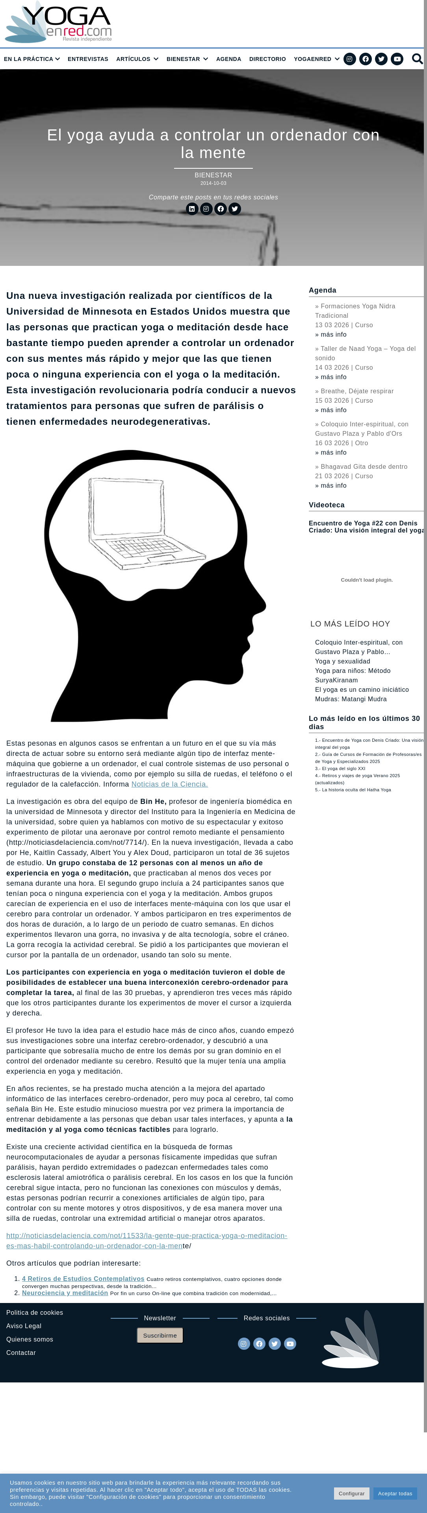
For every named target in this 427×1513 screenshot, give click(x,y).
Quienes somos (29, 1339)
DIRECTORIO (267, 59)
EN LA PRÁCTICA (29, 59)
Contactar (21, 1352)
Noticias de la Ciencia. (170, 784)
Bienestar (213, 175)
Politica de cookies (34, 1312)
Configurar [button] (352, 1493)
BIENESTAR (183, 59)
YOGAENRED (312, 59)
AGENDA (228, 59)
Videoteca (327, 505)
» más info (331, 334)
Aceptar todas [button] (395, 1493)
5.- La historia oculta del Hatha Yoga (353, 789)
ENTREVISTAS (88, 59)
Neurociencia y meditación (65, 1293)
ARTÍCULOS (133, 59)
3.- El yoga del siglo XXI (340, 768)
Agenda (322, 290)
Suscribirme (160, 1335)
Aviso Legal (23, 1326)
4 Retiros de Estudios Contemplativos (83, 1278)
